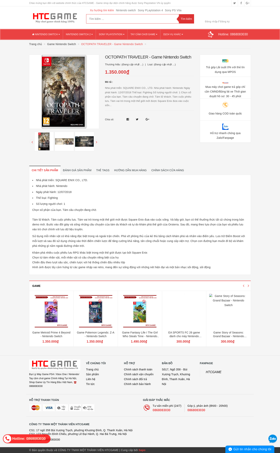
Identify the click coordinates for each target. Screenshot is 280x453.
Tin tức (90, 384)
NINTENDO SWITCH (46, 34)
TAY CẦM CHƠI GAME (143, 34)
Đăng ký (225, 21)
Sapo (142, 450)
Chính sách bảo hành (137, 384)
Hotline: (233, 34)
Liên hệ (90, 379)
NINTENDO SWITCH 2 (79, 34)
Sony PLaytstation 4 (150, 10)
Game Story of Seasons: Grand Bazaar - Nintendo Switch (228, 336)
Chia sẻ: (109, 119)
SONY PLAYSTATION (111, 34)
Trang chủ (92, 369)
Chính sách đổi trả (135, 379)
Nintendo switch (126, 10)
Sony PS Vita (173, 10)
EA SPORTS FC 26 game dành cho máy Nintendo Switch (184, 336)
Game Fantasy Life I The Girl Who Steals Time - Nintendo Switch (140, 336)
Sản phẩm (92, 374)
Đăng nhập (211, 21)
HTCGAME (214, 372)
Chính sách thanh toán (138, 369)
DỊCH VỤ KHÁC (173, 34)
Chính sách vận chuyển (139, 374)
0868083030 (161, 410)
